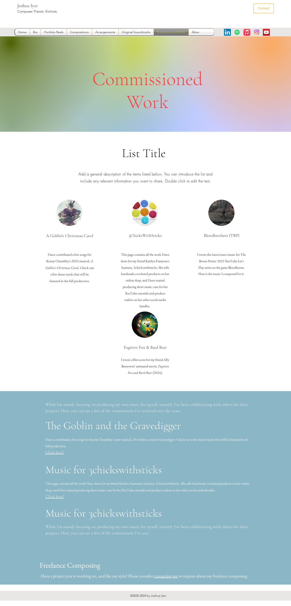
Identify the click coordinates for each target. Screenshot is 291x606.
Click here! (54, 452)
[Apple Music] (246, 32)
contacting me (166, 576)
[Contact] (264, 8)
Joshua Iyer (27, 5)
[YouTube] (266, 32)
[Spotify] (237, 32)
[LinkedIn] (227, 32)
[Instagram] (256, 32)
